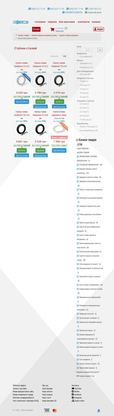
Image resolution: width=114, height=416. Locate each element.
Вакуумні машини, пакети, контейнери (87, 171)
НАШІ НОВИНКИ (83, 148)
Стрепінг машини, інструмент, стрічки (88, 257)
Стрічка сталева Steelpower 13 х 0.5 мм (21, 66)
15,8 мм (85, 85)
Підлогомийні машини (88, 368)
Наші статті (46, 397)
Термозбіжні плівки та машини (88, 278)
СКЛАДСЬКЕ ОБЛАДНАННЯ (91, 164)
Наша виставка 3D (49, 400)
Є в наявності (86, 56)
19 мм (84, 93)
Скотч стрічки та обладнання (91, 284)
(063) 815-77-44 (57, 8)
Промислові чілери (87, 330)
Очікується (86, 67)
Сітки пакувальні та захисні (90, 264)
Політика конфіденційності (23, 397)
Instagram (77, 397)
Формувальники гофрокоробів (88, 299)
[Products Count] (65, 56)
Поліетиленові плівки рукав (90, 251)
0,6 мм (84, 107)
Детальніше (21, 101)
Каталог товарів (86, 142)
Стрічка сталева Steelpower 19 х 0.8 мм (21, 115)
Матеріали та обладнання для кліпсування (88, 307)
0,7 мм (84, 111)
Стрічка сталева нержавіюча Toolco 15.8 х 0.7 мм (59, 115)
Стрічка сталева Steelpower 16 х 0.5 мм (40, 66)
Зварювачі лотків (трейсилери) (88, 183)
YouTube (76, 388)
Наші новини (47, 394)
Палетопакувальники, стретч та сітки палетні (89, 245)
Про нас (45, 385)
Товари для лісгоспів (88, 313)
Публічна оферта (19, 385)
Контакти (75, 385)
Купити (40, 101)
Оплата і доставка (20, 388)
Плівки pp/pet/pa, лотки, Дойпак (89, 216)
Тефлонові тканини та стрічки (90, 343)
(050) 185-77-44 (76, 8)
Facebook (76, 394)
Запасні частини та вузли (89, 363)
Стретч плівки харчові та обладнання (86, 237)
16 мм (84, 89)
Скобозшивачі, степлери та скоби (89, 291)
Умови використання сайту (23, 391)
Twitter (75, 391)
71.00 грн (85, 119)
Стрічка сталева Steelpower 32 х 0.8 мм (40, 115)
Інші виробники (89, 130)
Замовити (86, 63)
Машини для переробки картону (89, 324)
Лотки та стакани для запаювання (89, 191)
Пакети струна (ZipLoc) (88, 222)
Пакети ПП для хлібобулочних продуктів (88, 229)
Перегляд (59, 31)
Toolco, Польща (88, 126)
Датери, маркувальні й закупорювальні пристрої (87, 336)
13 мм (84, 81)
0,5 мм (84, 103)
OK (100, 50)
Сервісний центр (94, 12)
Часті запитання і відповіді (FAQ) (26, 400)
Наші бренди (47, 388)
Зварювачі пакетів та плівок (90, 177)
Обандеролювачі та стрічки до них (90, 270)
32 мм (84, 97)
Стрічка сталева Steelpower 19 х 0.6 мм (59, 66)
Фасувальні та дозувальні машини (90, 200)
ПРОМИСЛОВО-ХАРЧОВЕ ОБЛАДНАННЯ (87, 158)
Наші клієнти (47, 391)
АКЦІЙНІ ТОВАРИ (83, 152)
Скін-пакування (86, 359)
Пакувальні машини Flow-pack (88, 208)
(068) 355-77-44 (38, 8)
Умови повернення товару (23, 394)
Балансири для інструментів (90, 355)
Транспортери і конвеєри (89, 318)
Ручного (85, 74)
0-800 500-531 (94, 8)
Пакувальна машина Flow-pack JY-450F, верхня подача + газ (87, 374)
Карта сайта (78, 400)
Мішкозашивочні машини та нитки (90, 349)
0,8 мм (84, 115)
